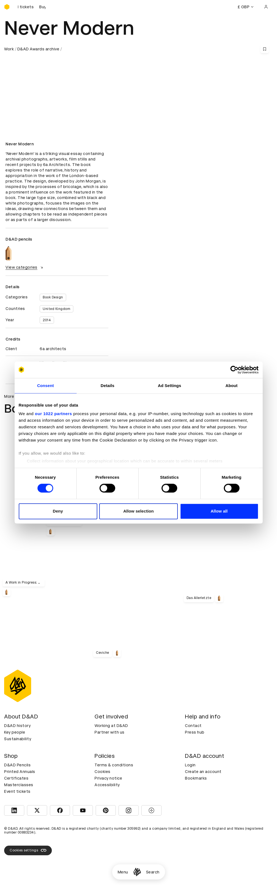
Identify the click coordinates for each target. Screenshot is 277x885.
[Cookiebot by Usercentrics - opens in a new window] (234, 370)
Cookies (103, 771)
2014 (47, 320)
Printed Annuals (19, 771)
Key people (14, 732)
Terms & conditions (114, 765)
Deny (58, 511)
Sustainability (17, 739)
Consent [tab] (45, 385)
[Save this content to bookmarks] (264, 49)
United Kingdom (56, 309)
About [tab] (231, 385)
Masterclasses (18, 785)
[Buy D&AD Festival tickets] (31, 7)
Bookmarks (196, 778)
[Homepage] (137, 871)
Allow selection (138, 511)
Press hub (195, 732)
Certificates (16, 778)
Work (9, 49)
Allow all (219, 511)
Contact (193, 725)
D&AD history (17, 725)
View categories (25, 267)
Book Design (53, 297)
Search (153, 872)
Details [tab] (107, 385)
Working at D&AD (111, 725)
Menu (123, 872)
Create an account (203, 771)
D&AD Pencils (17, 765)
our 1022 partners (53, 413)
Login (190, 765)
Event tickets (17, 791)
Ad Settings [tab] (169, 385)
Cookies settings (28, 850)
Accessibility (107, 785)
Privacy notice (108, 778)
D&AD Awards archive (38, 49)
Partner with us (110, 732)
